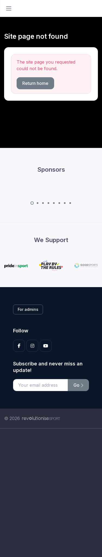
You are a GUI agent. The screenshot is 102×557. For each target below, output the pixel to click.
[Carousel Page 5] (53, 203)
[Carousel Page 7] (64, 203)
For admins (28, 309)
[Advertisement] (51, 493)
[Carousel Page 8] (70, 203)
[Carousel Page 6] (59, 203)
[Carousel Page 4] (48, 203)
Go (78, 385)
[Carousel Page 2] (37, 203)
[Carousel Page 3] (43, 203)
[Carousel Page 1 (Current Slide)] (32, 203)
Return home (35, 83)
